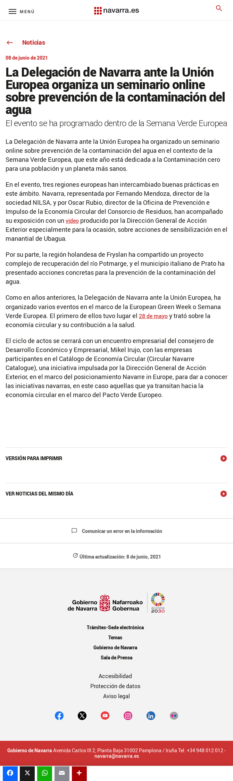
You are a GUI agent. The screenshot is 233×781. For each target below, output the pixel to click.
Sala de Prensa (116, 657)
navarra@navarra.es (116, 756)
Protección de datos (115, 686)
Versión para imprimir (34, 458)
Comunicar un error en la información (116, 531)
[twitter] (82, 715)
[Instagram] (128, 715)
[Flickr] (173, 715)
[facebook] (59, 715)
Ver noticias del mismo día (39, 493)
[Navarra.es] (116, 7)
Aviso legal (116, 696)
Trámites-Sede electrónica (115, 627)
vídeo (72, 221)
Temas (115, 637)
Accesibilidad (115, 676)
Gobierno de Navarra (115, 647)
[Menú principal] (22, 11)
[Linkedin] (151, 715)
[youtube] (105, 715)
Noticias (25, 42)
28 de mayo (153, 316)
